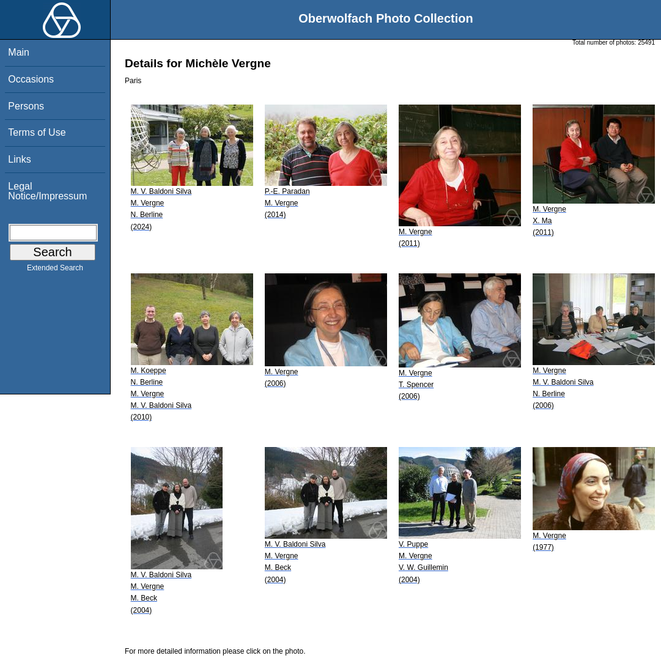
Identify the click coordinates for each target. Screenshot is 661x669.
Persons (26, 106)
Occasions (31, 79)
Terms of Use (36, 132)
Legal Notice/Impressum (47, 191)
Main (18, 52)
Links (19, 159)
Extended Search (55, 270)
